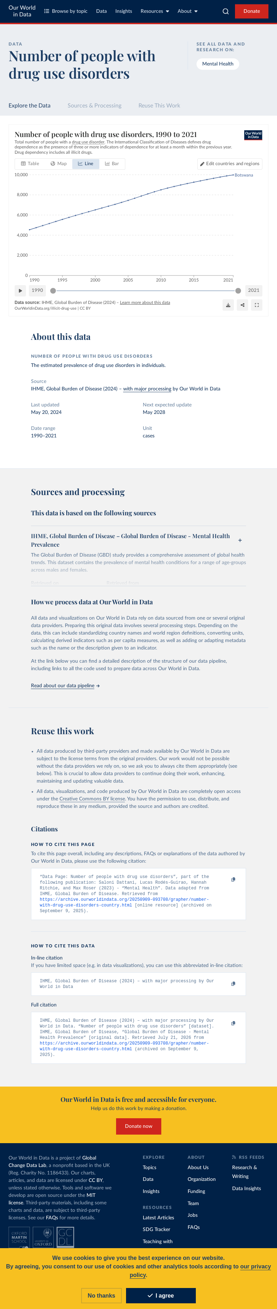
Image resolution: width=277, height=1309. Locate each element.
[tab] (30, 164)
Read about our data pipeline (65, 685)
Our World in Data (22, 11)
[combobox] (225, 11)
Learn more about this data (145, 302)
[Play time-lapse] (20, 290)
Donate (252, 11)
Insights (123, 11)
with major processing (147, 389)
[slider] (53, 291)
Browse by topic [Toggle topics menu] (66, 11)
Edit (233, 164)
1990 (37, 290)
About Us (198, 1173)
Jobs (193, 1221)
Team (193, 1209)
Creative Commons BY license (92, 799)
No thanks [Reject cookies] (101, 1296)
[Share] (242, 305)
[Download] (228, 305)
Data (101, 11)
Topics (149, 1173)
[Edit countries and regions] (229, 164)
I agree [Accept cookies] (161, 1296)
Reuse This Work (159, 106)
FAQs (52, 1223)
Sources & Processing (94, 106)
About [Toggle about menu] (188, 11)
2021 (254, 290)
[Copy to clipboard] (225, 879)
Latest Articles (158, 1223)
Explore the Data (30, 106)
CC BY (85, 308)
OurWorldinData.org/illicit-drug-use (46, 308)
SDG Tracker (156, 1235)
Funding (196, 1197)
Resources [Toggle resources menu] (155, 11)
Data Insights (246, 1194)
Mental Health (218, 64)
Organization (202, 1185)
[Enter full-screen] (256, 305)
